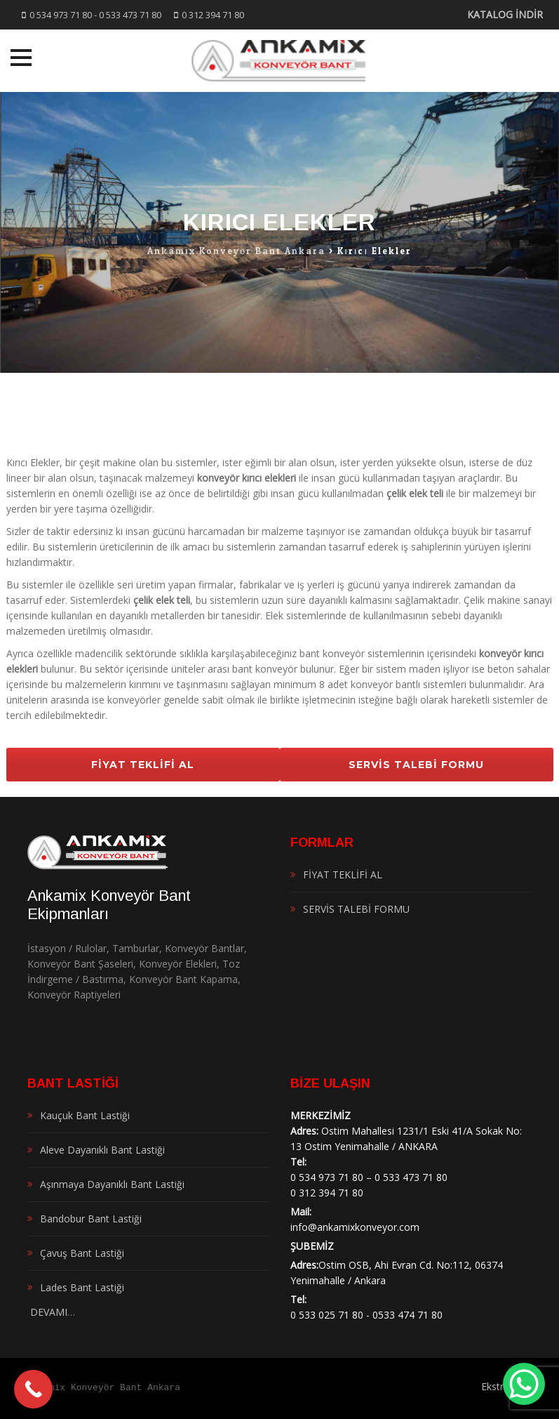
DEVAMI (47, 1312)
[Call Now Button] (33, 1389)
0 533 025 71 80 (326, 1314)
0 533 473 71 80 (130, 14)
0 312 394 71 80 (213, 14)
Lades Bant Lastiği (82, 1287)
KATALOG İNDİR (505, 14)
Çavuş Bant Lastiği (82, 1253)
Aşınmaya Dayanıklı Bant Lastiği (112, 1184)
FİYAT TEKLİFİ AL (142, 764)
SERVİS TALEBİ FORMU (416, 764)
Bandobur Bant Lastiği (91, 1218)
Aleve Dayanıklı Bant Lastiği (102, 1149)
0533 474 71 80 (407, 1314)
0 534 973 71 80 (60, 14)
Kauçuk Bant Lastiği (85, 1115)
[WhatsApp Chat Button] (524, 1384)
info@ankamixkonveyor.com (354, 1227)
